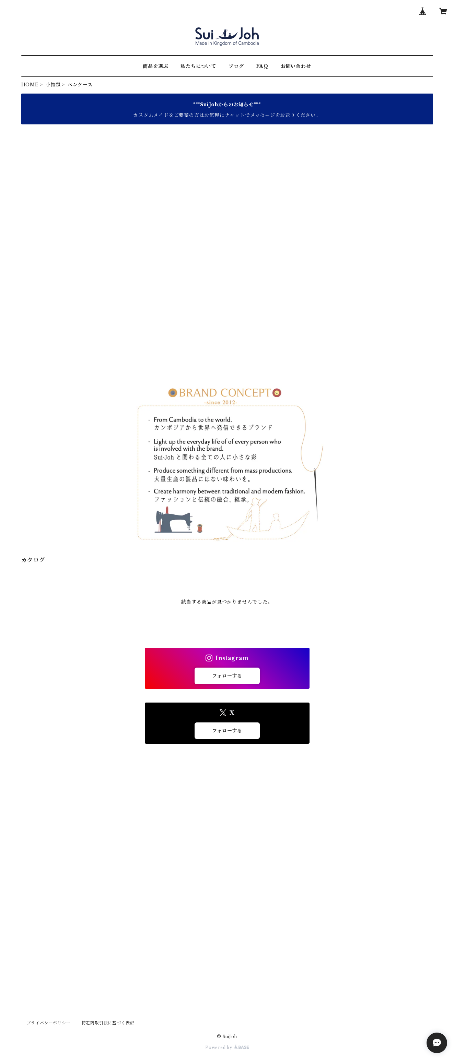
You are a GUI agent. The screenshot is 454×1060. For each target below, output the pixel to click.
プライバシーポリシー (49, 1022)
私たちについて (198, 66)
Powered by (227, 1047)
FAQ (262, 66)
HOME (30, 85)
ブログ (236, 66)
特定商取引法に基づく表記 (108, 1022)
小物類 (53, 85)
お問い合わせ (296, 66)
